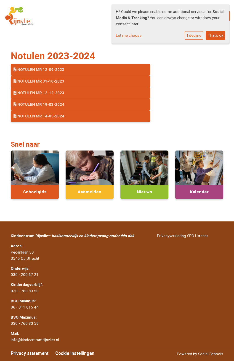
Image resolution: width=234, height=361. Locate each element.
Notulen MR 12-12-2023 (38, 93)
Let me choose (128, 35)
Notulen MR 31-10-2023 (38, 81)
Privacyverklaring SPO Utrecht (182, 236)
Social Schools (210, 354)
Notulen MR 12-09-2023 (38, 69)
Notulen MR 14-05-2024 (38, 116)
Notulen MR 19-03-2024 (38, 104)
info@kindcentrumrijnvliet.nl (35, 340)
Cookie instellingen (74, 353)
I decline (194, 35)
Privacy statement (29, 353)
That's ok (215, 35)
